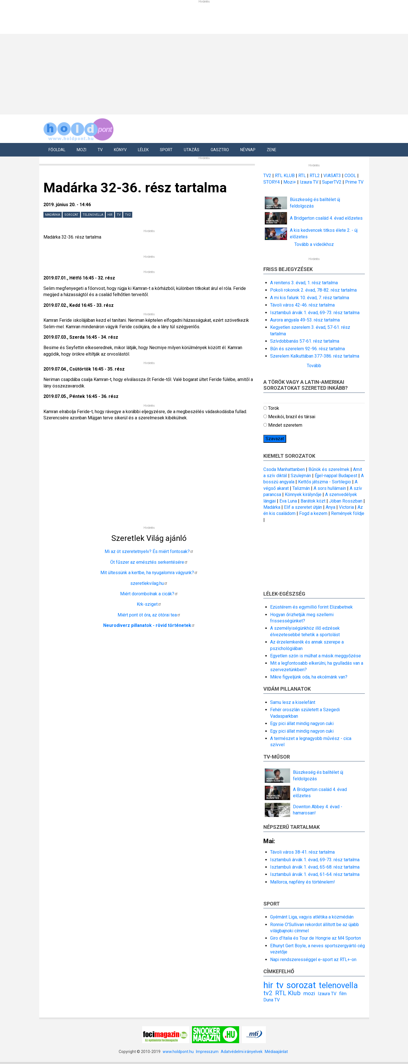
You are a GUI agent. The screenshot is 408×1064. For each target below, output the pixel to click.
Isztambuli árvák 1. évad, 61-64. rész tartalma (315, 874)
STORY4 (272, 182)
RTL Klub (288, 993)
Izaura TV (309, 182)
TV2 (267, 175)
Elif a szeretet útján (303, 507)
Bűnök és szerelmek (328, 469)
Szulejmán (301, 475)
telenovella (93, 215)
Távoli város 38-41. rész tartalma (302, 852)
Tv (100, 149)
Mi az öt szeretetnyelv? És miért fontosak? (149, 551)
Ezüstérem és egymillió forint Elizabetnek (311, 607)
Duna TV (271, 1000)
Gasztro (220, 149)
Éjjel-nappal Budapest (336, 475)
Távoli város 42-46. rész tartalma (302, 305)
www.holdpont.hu (178, 1051)
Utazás (191, 149)
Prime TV (354, 182)
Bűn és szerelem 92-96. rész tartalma (307, 348)
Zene (271, 149)
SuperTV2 (332, 182)
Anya (330, 507)
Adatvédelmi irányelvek (242, 1051)
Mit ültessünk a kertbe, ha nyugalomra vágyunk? (149, 572)
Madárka (52, 215)
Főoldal (56, 149)
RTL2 (315, 175)
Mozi (81, 149)
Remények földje (347, 513)
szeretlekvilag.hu (149, 583)
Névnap (247, 149)
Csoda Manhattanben (284, 469)
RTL (302, 175)
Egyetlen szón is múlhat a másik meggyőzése (315, 655)
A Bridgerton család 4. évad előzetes (326, 218)
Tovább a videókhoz (314, 244)
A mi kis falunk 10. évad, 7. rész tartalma (309, 297)
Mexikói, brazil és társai (291, 416)
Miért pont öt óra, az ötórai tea (149, 615)
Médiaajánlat (276, 1051)
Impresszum (207, 1051)
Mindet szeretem (285, 425)
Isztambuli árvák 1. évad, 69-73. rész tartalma (315, 312)
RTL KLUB (285, 175)
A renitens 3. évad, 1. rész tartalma (304, 282)
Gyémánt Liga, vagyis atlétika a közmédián (312, 917)
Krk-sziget (149, 604)
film (343, 993)
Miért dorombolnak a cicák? (149, 593)
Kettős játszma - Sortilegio (324, 481)
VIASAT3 (332, 175)
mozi (309, 993)
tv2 (128, 215)
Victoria (346, 507)
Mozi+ (290, 182)
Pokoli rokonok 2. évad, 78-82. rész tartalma (313, 290)
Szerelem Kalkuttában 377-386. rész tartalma (314, 356)
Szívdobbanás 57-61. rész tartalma (304, 341)
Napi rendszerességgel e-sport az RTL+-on (313, 959)
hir (110, 215)
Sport (166, 149)
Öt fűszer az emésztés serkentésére (149, 562)
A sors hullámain (330, 488)
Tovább (314, 365)
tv (119, 215)
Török (273, 408)
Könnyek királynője (303, 494)
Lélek (143, 149)
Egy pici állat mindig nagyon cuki (302, 723)
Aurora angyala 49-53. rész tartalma (305, 320)
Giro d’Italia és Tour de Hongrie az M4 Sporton (315, 938)
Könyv (120, 149)
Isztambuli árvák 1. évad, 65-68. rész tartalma (315, 867)
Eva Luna (288, 501)
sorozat (71, 215)
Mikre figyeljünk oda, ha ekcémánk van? (308, 677)
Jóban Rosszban (345, 501)
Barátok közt (313, 501)
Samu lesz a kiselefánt (292, 702)
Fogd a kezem (313, 513)
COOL (350, 175)
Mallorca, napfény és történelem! (302, 882)
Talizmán (301, 488)
